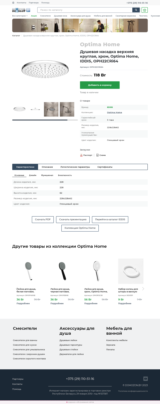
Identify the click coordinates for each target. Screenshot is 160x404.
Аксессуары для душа (80, 16)
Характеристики (25, 167)
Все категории (20, 16)
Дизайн (32, 175)
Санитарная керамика (126, 16)
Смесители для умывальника (29, 349)
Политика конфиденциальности (133, 391)
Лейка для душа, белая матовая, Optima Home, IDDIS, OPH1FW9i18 (28, 290)
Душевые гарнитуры (71, 345)
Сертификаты (104, 167)
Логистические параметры (75, 167)
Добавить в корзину (100, 85)
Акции (34, 16)
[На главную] (13, 3)
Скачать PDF (43, 219)
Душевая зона (60, 16)
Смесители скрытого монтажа (29, 358)
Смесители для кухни (25, 345)
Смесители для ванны (25, 340)
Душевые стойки (69, 349)
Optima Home (114, 112)
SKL (21, 10)
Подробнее (23, 303)
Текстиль (143, 16)
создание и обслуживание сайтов (81, 402)
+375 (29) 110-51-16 (137, 2)
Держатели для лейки (72, 354)
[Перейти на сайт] (145, 379)
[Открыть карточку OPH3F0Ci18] (97, 271)
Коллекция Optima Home (80, 228)
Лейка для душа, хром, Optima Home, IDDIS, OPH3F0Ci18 (96, 290)
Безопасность (65, 175)
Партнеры (34, 3)
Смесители (45, 16)
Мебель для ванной (103, 16)
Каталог (16, 35)
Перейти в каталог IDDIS (110, 219)
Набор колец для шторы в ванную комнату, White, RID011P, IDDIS (128, 290)
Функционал (47, 175)
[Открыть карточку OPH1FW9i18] (29, 271)
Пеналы (110, 349)
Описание (47, 167)
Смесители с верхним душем (29, 354)
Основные (19, 175)
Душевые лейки (68, 340)
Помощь (45, 3)
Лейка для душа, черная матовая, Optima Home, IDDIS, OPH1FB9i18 (62, 290)
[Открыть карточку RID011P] (130, 271)
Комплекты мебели (116, 340)
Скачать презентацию (72, 219)
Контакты (21, 3)
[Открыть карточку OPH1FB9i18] (63, 271)
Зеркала (110, 345)
